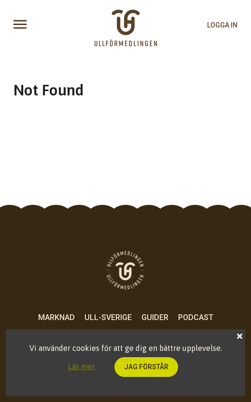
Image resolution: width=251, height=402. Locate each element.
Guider (154, 317)
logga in (222, 25)
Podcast (195, 317)
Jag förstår (146, 367)
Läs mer (81, 366)
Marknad (56, 317)
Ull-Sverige (108, 317)
